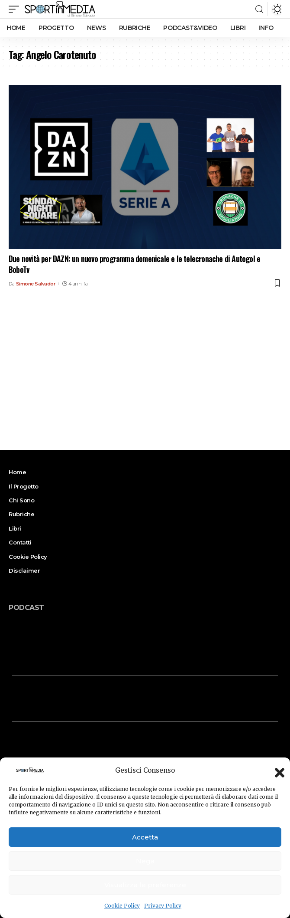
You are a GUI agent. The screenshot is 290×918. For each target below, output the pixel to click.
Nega (145, 861)
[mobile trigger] (16, 9)
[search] (259, 9)
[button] (277, 770)
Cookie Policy (122, 905)
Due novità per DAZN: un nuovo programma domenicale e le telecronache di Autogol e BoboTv (134, 264)
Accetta (145, 837)
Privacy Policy (162, 905)
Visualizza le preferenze (145, 885)
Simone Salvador (36, 284)
